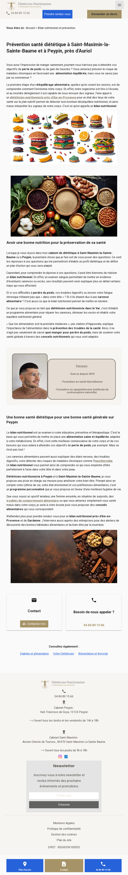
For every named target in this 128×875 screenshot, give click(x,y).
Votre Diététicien (63, 653)
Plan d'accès (24, 870)
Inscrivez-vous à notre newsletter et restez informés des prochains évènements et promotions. (59, 780)
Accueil (30, 28)
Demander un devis (104, 14)
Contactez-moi (34, 624)
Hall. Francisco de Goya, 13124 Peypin (64, 712)
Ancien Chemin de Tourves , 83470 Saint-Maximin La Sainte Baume (64, 742)
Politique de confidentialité (64, 828)
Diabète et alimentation (34, 653)
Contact (64, 870)
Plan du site (64, 840)
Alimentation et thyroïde (93, 653)
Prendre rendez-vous (57, 14)
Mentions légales (64, 823)
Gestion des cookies (64, 834)
